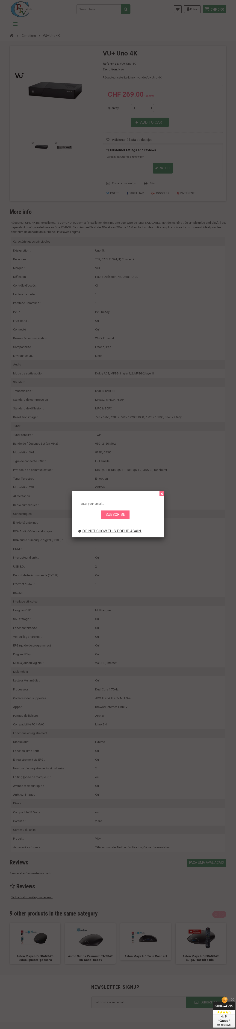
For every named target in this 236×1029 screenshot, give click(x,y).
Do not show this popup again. (110, 531)
